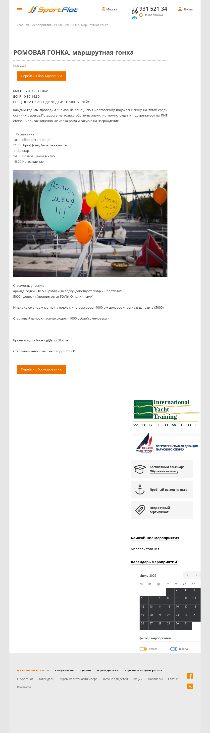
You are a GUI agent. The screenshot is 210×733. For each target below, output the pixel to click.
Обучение (64, 669)
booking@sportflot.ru (52, 340)
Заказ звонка (153, 15)
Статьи (173, 679)
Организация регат (144, 669)
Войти (188, 9)
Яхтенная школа (33, 669)
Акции (138, 679)
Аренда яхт (108, 669)
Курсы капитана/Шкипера (79, 679)
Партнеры (155, 679)
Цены (85, 669)
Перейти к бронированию (41, 76)
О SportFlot (25, 679)
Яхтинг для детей (115, 679)
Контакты (24, 687)
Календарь (46, 679)
